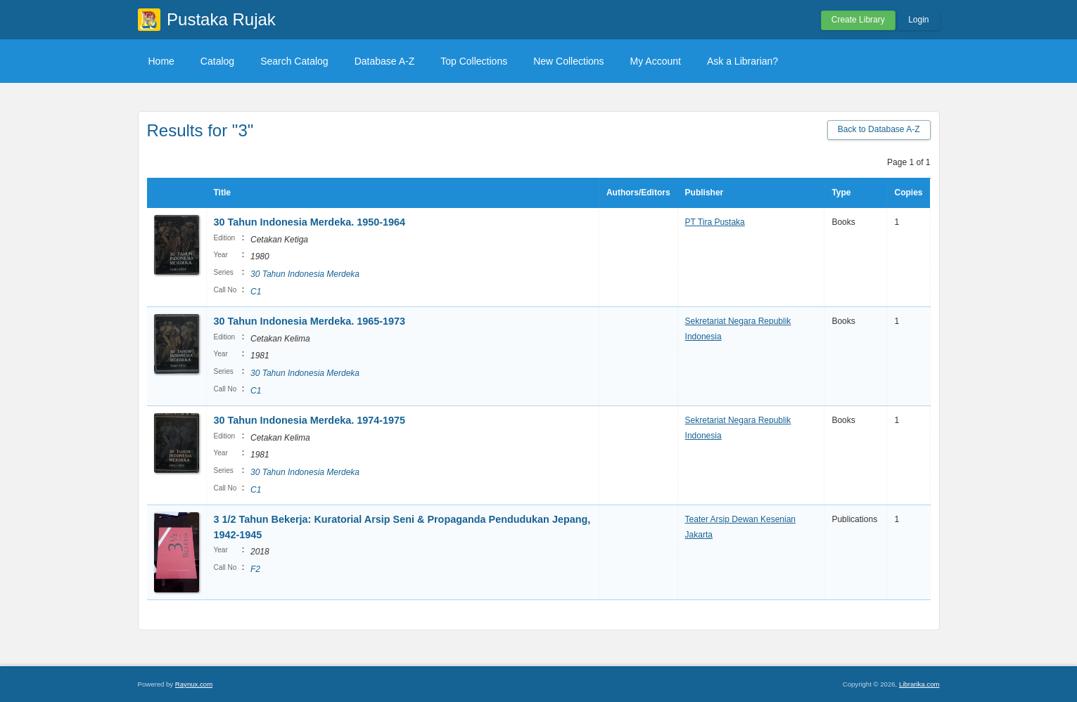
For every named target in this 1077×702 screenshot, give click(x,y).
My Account (655, 61)
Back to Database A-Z (879, 129)
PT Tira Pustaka (715, 222)
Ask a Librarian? (742, 61)
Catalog (217, 61)
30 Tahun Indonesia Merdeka (304, 274)
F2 (255, 569)
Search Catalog (294, 61)
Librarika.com (919, 684)
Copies (908, 192)
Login (918, 20)
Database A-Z (385, 61)
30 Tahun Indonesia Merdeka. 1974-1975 (309, 420)
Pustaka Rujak (221, 19)
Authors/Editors (638, 192)
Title (222, 192)
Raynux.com (193, 684)
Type (840, 192)
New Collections (568, 61)
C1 (255, 292)
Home (161, 61)
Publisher (704, 192)
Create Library (858, 20)
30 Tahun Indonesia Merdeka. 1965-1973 (309, 321)
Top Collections (473, 61)
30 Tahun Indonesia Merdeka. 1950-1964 (309, 222)
